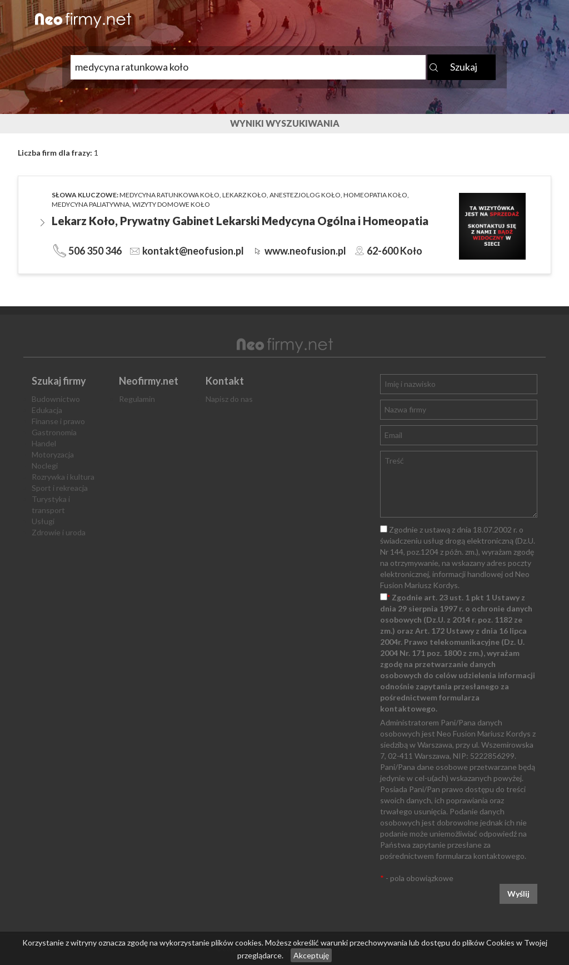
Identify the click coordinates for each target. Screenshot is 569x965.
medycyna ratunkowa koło (169, 195)
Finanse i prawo (58, 421)
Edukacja (47, 410)
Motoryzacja (53, 454)
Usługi (43, 521)
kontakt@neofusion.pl (193, 251)
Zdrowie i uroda (59, 532)
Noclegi (45, 465)
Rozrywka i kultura (63, 476)
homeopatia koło (375, 195)
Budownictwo (56, 399)
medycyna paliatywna (90, 204)
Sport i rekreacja (60, 488)
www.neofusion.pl (305, 251)
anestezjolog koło (305, 195)
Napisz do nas (229, 399)
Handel (44, 443)
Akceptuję (311, 955)
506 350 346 (95, 251)
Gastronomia (54, 432)
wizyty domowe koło (171, 204)
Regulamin (137, 399)
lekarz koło (244, 195)
